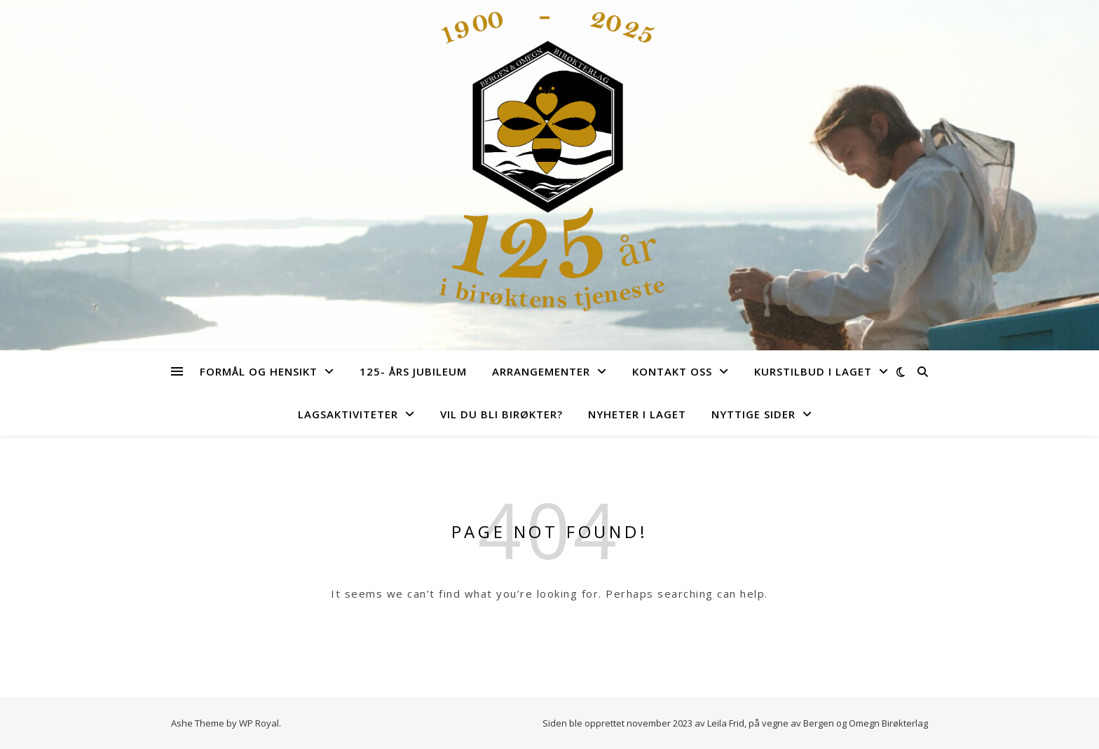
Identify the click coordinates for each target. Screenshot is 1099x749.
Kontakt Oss (672, 371)
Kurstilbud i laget (813, 371)
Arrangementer (541, 371)
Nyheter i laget (637, 414)
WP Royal (259, 723)
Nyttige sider (753, 414)
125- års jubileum (413, 371)
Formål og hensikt (259, 371)
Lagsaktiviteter (348, 414)
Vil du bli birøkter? (501, 414)
